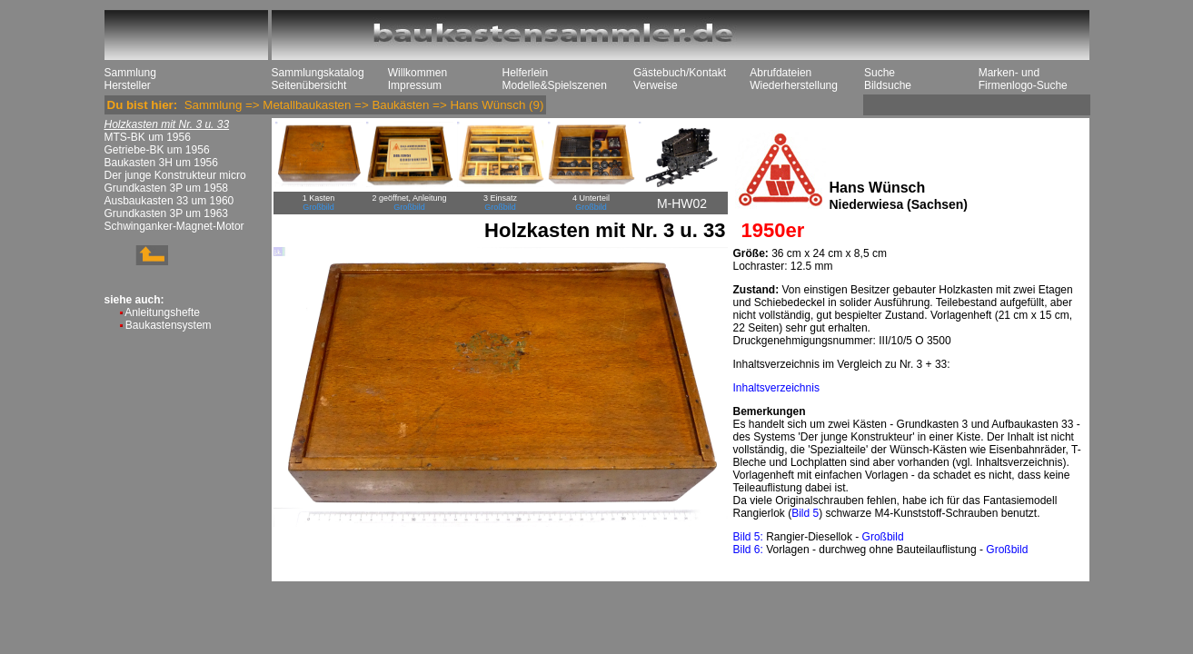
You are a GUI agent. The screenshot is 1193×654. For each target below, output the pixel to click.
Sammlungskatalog (318, 72)
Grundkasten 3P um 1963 (166, 213)
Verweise (655, 85)
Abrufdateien (780, 72)
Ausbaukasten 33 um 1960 (169, 200)
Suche (879, 72)
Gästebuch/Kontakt (679, 72)
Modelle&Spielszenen (554, 85)
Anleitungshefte (162, 312)
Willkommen (417, 72)
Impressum (415, 85)
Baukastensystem (168, 325)
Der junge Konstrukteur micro (175, 175)
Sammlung (130, 72)
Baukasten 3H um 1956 (161, 162)
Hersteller (127, 85)
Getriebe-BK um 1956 (157, 150)
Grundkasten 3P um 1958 (166, 188)
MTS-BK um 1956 (147, 137)
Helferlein (525, 72)
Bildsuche (887, 85)
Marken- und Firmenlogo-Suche (1023, 79)
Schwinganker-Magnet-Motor (174, 226)
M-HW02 (682, 203)
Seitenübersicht (309, 85)
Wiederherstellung (794, 85)
